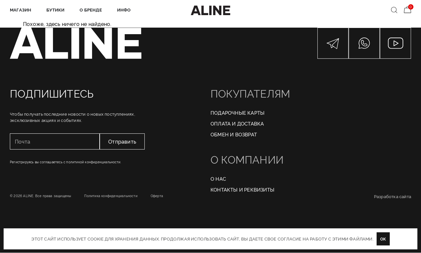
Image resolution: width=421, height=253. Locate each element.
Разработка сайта (392, 196)
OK (383, 239)
